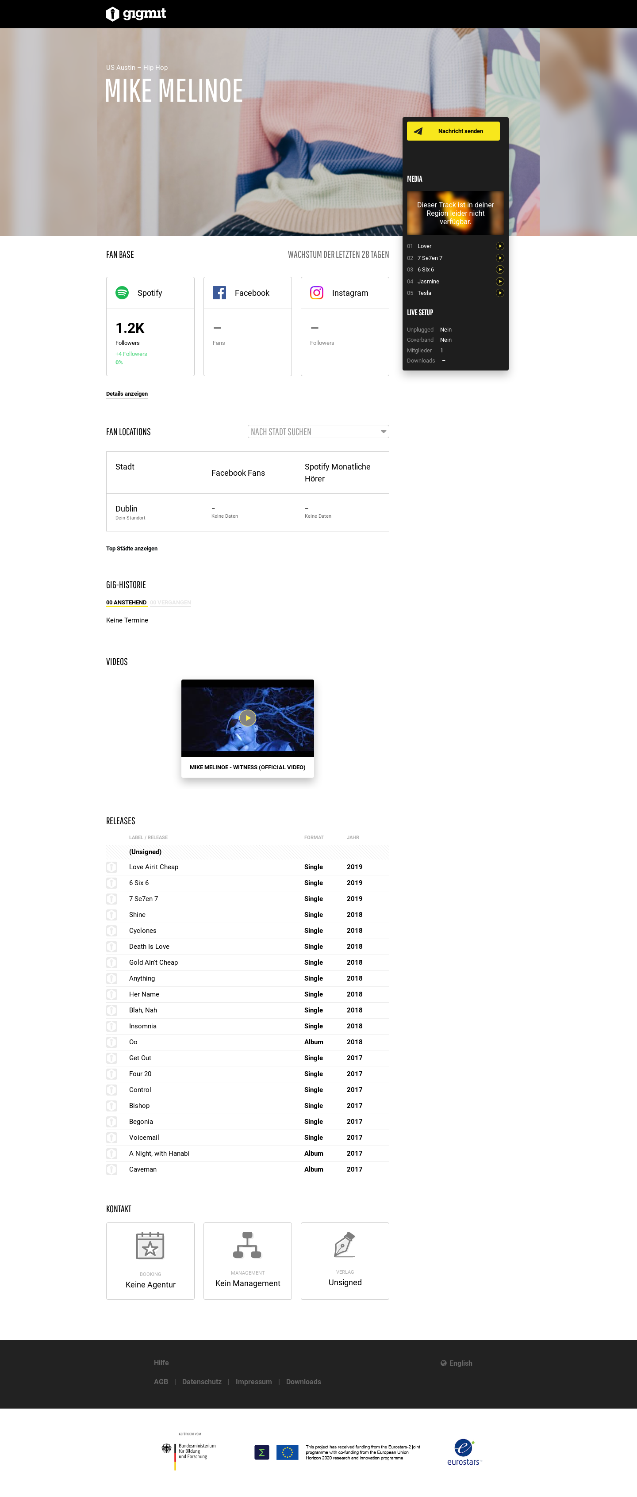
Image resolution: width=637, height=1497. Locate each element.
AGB (161, 1382)
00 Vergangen (170, 603)
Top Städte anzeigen (131, 549)
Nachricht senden (461, 131)
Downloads (303, 1382)
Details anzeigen (127, 393)
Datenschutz (202, 1382)
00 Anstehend (127, 603)
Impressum (254, 1382)
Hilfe (161, 1363)
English (460, 1363)
